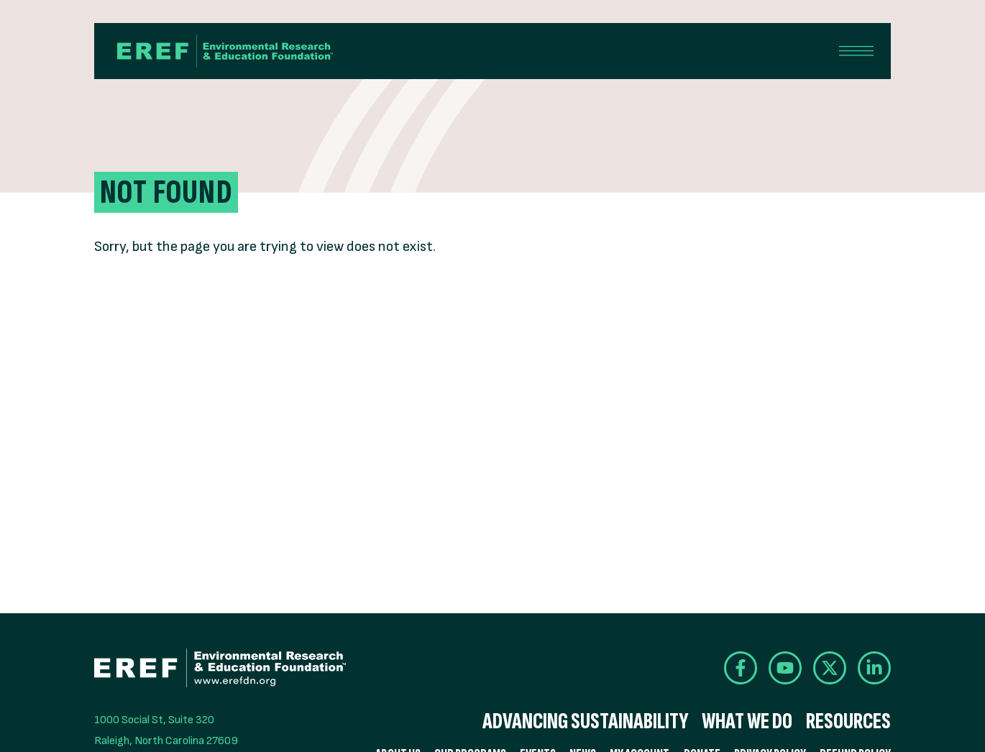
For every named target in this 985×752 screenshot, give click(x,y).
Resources (848, 721)
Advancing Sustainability (585, 721)
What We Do (747, 721)
